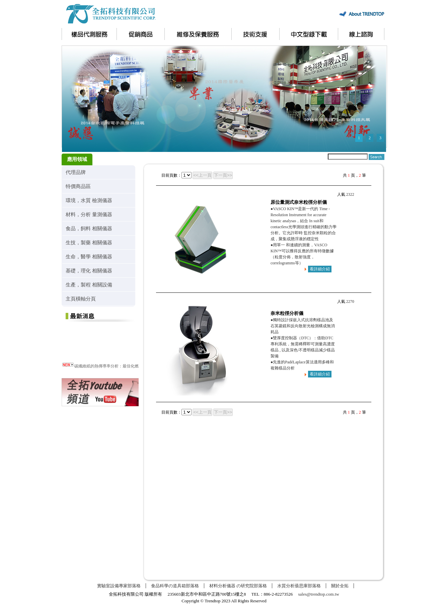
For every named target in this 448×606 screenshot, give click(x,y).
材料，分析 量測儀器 (89, 214)
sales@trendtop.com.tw (318, 594)
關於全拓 (340, 585)
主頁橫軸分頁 (81, 298)
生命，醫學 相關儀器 (89, 256)
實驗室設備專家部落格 (119, 585)
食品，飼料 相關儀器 (89, 228)
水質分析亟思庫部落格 (299, 585)
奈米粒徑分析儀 (287, 313)
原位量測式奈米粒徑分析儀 (299, 202)
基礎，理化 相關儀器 (89, 270)
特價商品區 (78, 186)
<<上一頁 (202, 175)
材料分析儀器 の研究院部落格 (238, 585)
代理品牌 (76, 172)
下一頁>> (223, 175)
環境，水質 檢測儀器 (89, 200)
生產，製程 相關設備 (89, 284)
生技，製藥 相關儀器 (89, 242)
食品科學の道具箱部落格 (175, 585)
